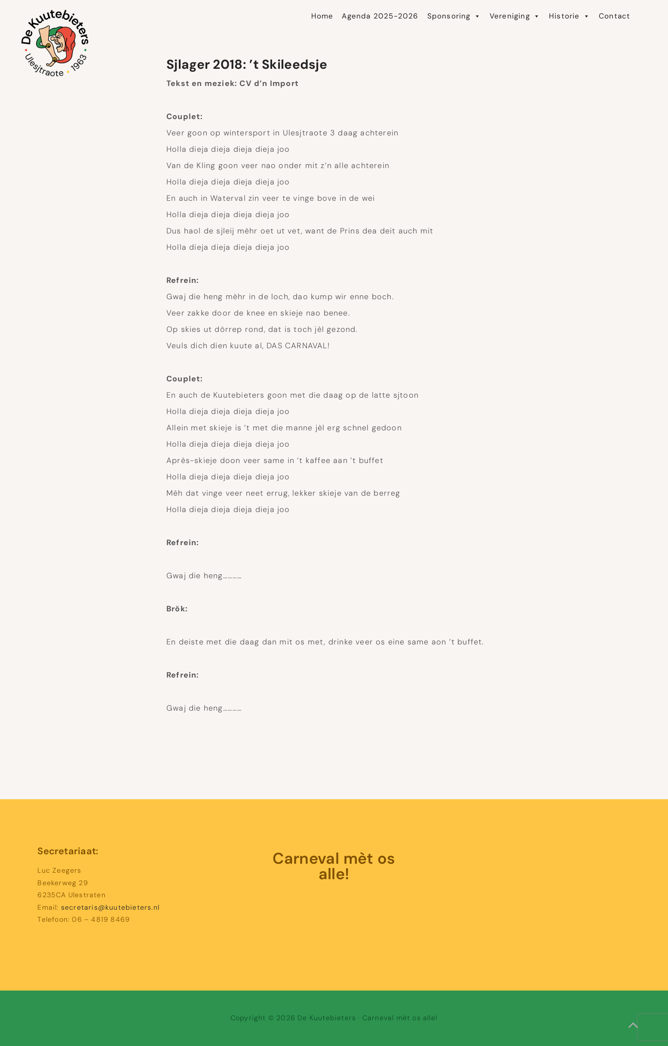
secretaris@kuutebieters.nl (110, 907)
